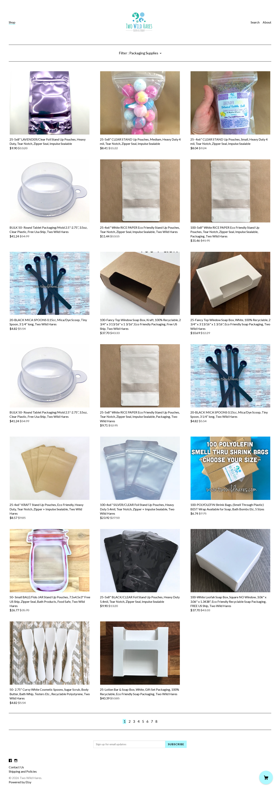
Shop (12, 22)
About (267, 22)
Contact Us (16, 767)
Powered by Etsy (20, 782)
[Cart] (266, 777)
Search (255, 22)
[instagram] (15, 760)
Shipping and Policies (23, 771)
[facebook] (10, 760)
